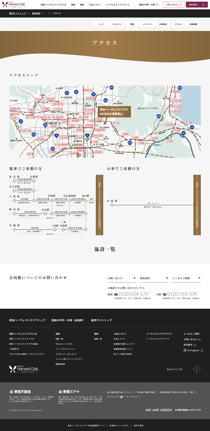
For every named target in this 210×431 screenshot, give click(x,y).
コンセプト (117, 24)
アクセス (178, 24)
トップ (101, 24)
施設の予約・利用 (147, 4)
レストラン (147, 24)
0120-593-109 (182, 294)
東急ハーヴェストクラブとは (53, 4)
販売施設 (36, 13)
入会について (95, 4)
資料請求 (193, 4)
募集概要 (194, 24)
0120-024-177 (133, 294)
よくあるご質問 (186, 278)
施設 (73, 4)
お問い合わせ (172, 4)
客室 (132, 24)
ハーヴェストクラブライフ (117, 4)
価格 (82, 4)
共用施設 (163, 24)
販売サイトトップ (17, 13)
